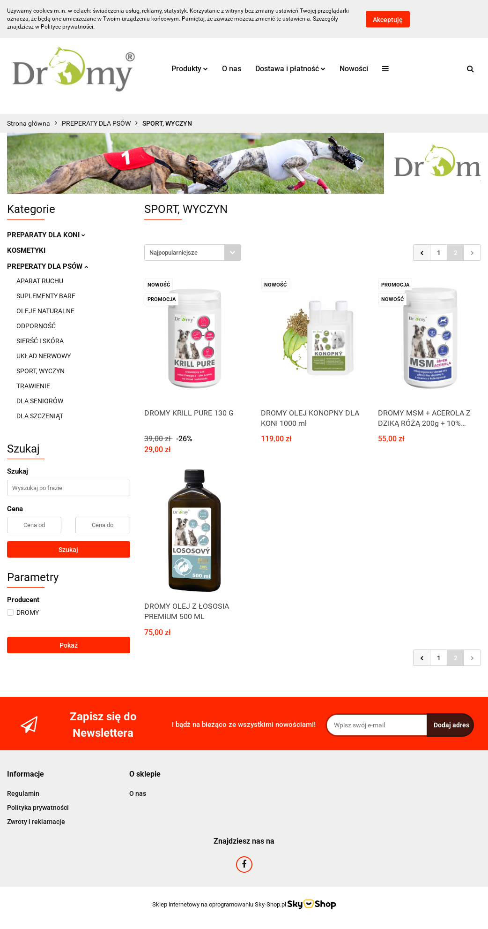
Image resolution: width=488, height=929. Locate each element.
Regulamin (23, 793)
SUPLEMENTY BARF (45, 296)
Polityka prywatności (38, 807)
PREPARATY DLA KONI (46, 235)
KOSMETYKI (26, 250)
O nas (231, 68)
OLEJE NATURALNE (45, 311)
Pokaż (68, 645)
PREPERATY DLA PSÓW (47, 266)
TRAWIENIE (33, 386)
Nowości (354, 68)
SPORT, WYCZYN (40, 371)
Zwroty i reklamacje (36, 821)
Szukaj (68, 549)
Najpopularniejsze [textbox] (173, 252)
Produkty (189, 68)
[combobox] (192, 252)
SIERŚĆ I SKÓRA (40, 341)
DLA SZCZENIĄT (39, 416)
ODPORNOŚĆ (36, 326)
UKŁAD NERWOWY (43, 356)
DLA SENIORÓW (39, 401)
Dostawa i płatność (290, 68)
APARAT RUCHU (39, 281)
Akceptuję (388, 19)
